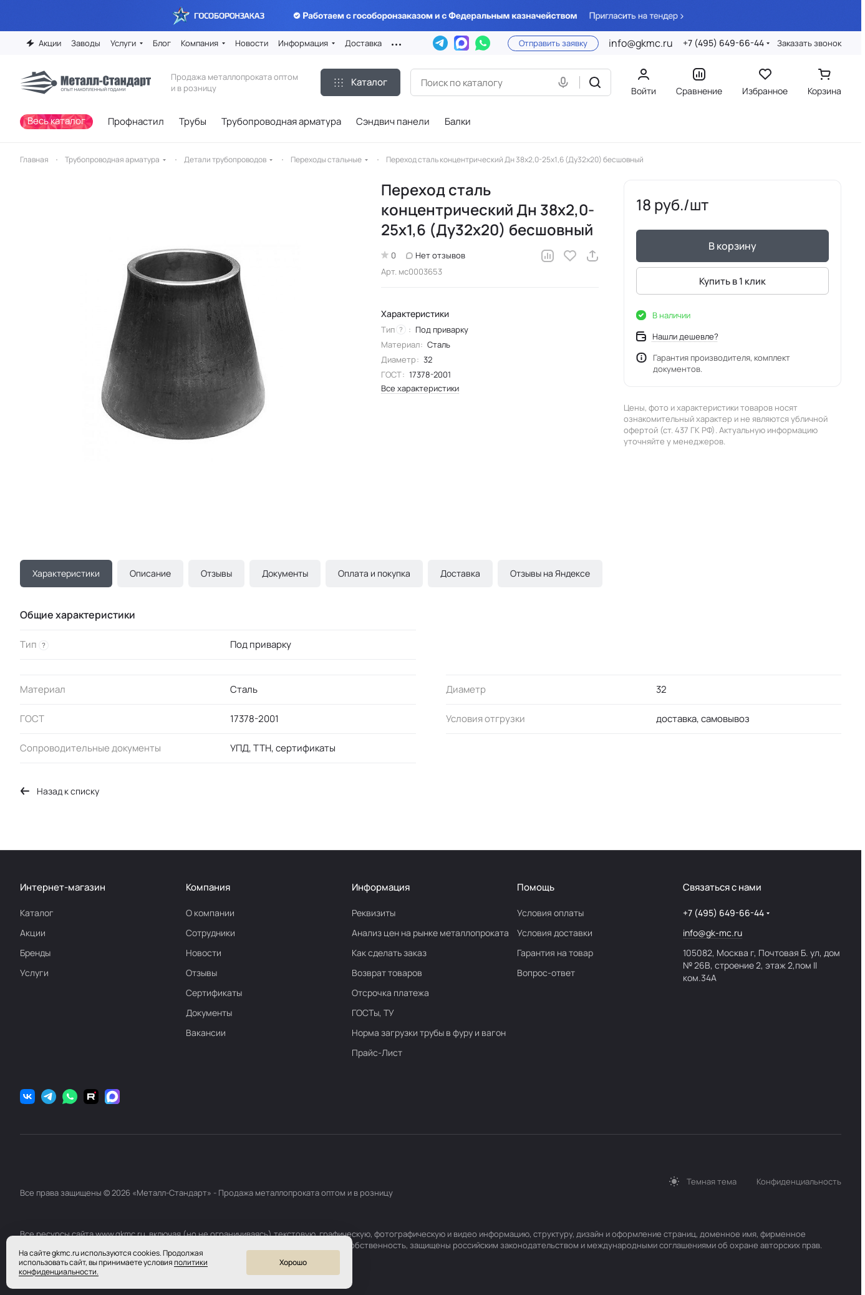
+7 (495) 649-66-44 (723, 43)
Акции (33, 933)
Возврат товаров (387, 973)
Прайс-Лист (377, 1052)
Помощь (535, 887)
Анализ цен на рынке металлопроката (430, 933)
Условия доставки (554, 933)
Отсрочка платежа (390, 993)
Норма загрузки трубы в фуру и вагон (429, 1032)
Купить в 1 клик (732, 281)
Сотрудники (210, 933)
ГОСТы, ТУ (373, 1013)
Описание (150, 573)
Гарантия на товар (555, 953)
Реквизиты (373, 913)
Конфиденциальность (798, 1181)
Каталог (37, 913)
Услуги (34, 973)
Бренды (35, 953)
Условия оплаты (550, 913)
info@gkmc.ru (641, 43)
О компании (210, 913)
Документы (285, 573)
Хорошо (293, 1262)
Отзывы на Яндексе (550, 573)
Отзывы (216, 573)
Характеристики (66, 573)
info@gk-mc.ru (712, 933)
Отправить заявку (553, 43)
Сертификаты (214, 993)
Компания (208, 887)
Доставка (460, 573)
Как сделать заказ (389, 953)
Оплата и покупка (374, 573)
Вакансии (206, 1032)
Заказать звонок (809, 43)
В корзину (732, 246)
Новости (203, 953)
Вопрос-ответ (546, 973)
